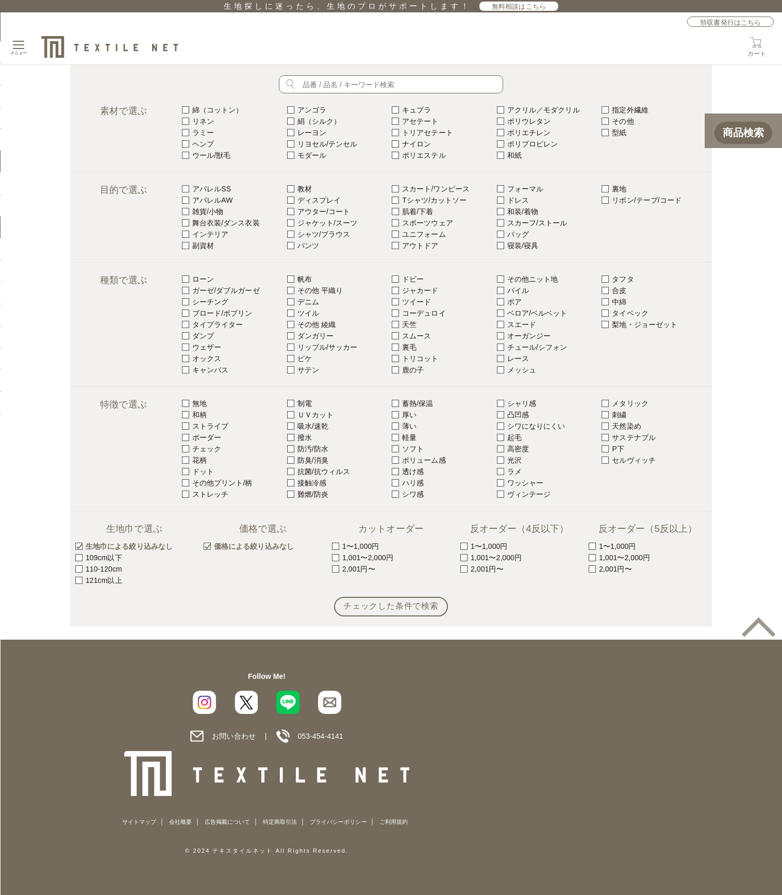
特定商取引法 (280, 822)
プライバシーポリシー (338, 822)
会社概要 (180, 822)
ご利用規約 (393, 822)
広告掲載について (228, 822)
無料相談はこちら (519, 6)
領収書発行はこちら (730, 22)
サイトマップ (139, 822)
